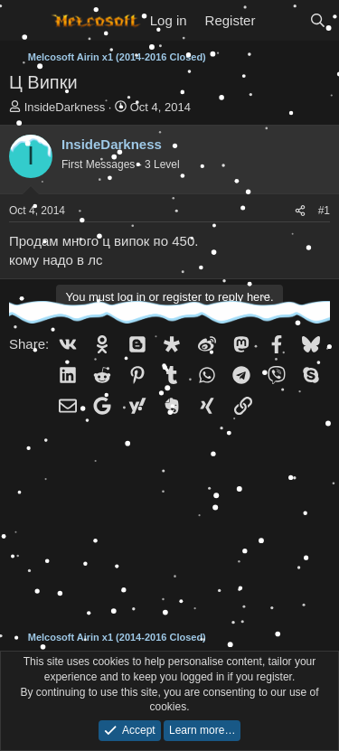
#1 (324, 210)
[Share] (300, 211)
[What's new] (281, 20)
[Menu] (25, 21)
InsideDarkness (65, 107)
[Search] (317, 20)
